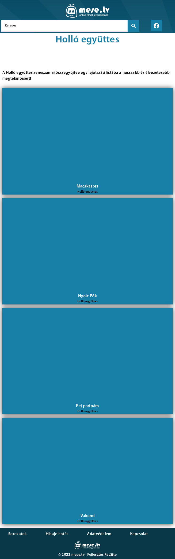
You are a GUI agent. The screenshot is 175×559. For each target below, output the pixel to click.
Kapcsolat (139, 534)
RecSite (110, 555)
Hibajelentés (57, 534)
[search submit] (133, 26)
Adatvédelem (99, 534)
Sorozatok (17, 534)
